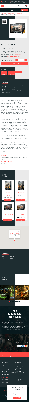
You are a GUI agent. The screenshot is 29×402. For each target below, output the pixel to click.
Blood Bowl (18, 362)
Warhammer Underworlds (8, 366)
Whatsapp (18, 71)
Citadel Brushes (5, 380)
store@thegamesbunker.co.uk (17, 1)
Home (2, 13)
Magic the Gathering (7, 369)
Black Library (5, 379)
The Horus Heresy (11, 13)
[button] (9, 301)
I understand (17, 397)
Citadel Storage (5, 382)
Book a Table (10, 338)
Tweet (11, 71)
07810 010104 (5, 1)
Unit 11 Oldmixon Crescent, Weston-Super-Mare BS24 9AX (14, 2)
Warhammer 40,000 (6, 361)
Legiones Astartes (19, 13)
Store (5, 13)
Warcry (17, 364)
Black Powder (18, 371)
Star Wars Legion (6, 374)
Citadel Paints (18, 379)
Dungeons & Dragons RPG (8, 372)
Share (4, 71)
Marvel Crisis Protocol (20, 372)
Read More (18, 54)
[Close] (18, 230)
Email (4, 74)
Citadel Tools (18, 380)
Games (11, 339)
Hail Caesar (4, 371)
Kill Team (17, 361)
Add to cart (8, 199)
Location (18, 339)
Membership (19, 338)
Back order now (14, 63)
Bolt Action (18, 369)
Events (5, 339)
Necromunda (5, 362)
